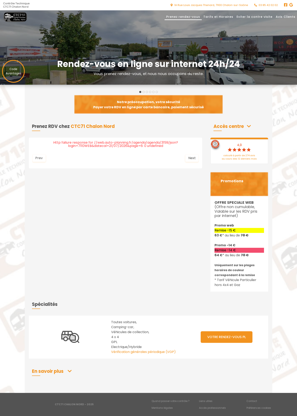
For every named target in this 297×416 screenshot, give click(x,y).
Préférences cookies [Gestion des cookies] (258, 408)
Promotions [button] (232, 181)
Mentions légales (162, 408)
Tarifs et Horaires (218, 17)
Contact (251, 401)
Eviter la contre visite (254, 17)
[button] (232, 126)
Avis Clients (285, 17)
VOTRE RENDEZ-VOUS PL (226, 337)
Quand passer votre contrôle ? (171, 401)
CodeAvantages (13, 71)
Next (192, 158)
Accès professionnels (212, 408)
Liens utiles (205, 401)
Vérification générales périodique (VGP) (143, 351)
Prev (39, 158)
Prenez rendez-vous (183, 17)
